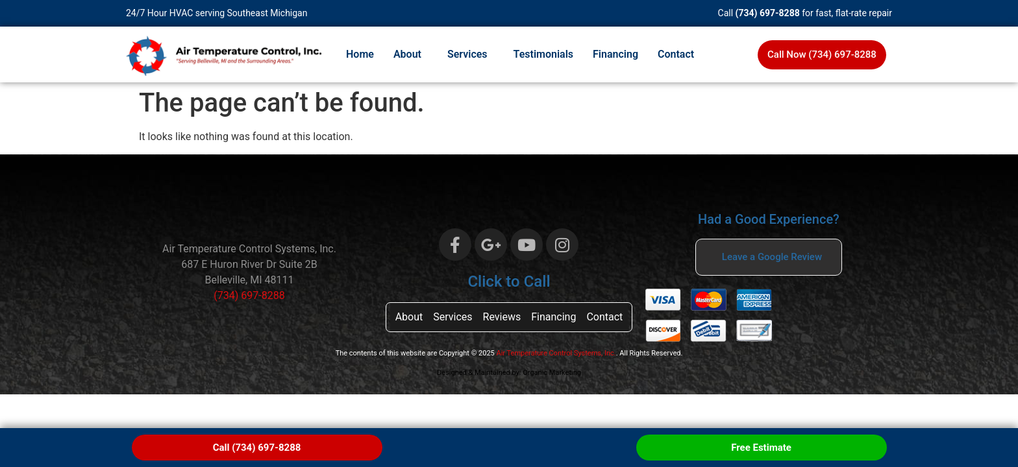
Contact (676, 54)
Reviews (502, 317)
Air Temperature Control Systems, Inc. (556, 353)
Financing (615, 54)
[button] (411, 54)
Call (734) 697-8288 (257, 447)
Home (360, 54)
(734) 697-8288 (768, 13)
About (407, 54)
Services (467, 54)
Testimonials (544, 54)
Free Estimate (761, 447)
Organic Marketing (552, 372)
